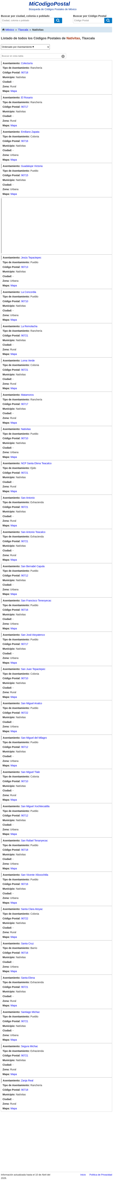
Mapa (14, 91)
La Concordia (28, 292)
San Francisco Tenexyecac (36, 600)
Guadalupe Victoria (32, 166)
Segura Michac (29, 1046)
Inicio (83, 1174)
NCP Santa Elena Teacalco (36, 463)
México (8, 29)
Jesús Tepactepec (31, 257)
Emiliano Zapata (30, 131)
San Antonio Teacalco (33, 532)
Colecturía (27, 63)
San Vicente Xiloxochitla (34, 874)
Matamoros (27, 394)
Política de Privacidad (100, 1174)
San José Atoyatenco (33, 634)
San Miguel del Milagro (34, 737)
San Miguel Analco (31, 703)
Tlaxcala (23, 29)
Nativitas (26, 429)
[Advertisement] (57, 225)
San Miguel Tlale (30, 772)
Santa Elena (28, 977)
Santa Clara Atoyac (32, 909)
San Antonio (28, 497)
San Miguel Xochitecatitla (35, 806)
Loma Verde (28, 360)
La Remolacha (29, 326)
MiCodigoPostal (49, 4)
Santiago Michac (30, 1012)
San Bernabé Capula (33, 566)
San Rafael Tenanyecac (34, 840)
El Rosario (27, 97)
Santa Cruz (27, 943)
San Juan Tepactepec (33, 669)
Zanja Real (27, 1080)
